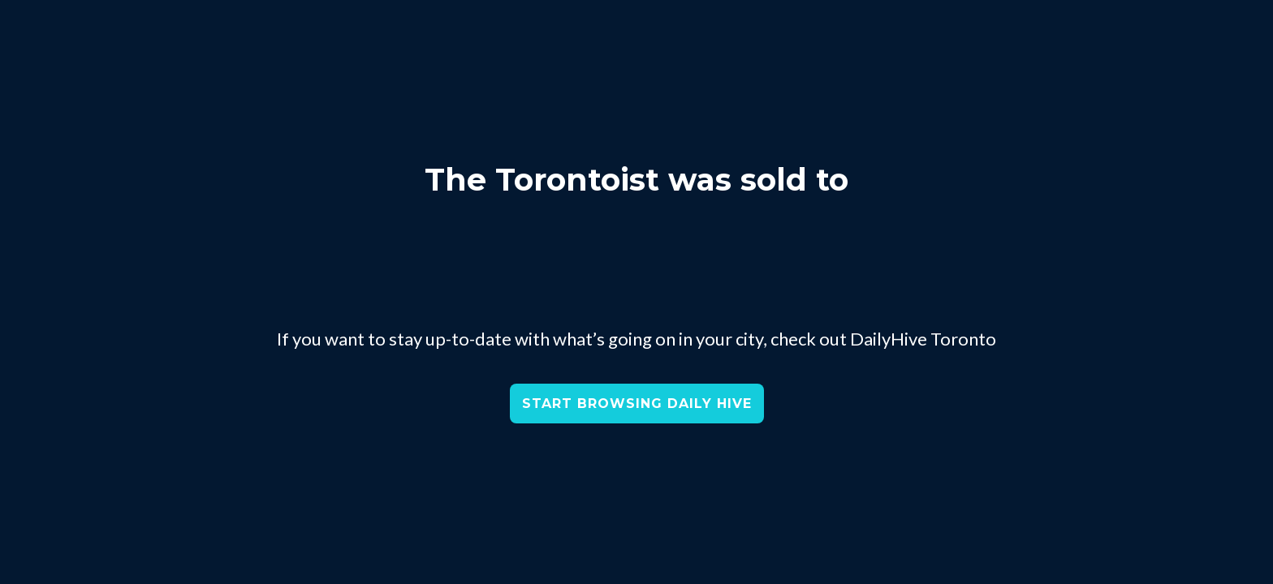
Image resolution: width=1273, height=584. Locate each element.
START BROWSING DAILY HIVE (637, 403)
